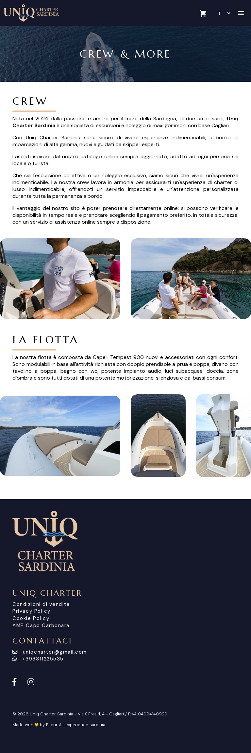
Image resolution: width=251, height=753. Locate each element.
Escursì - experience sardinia (75, 724)
